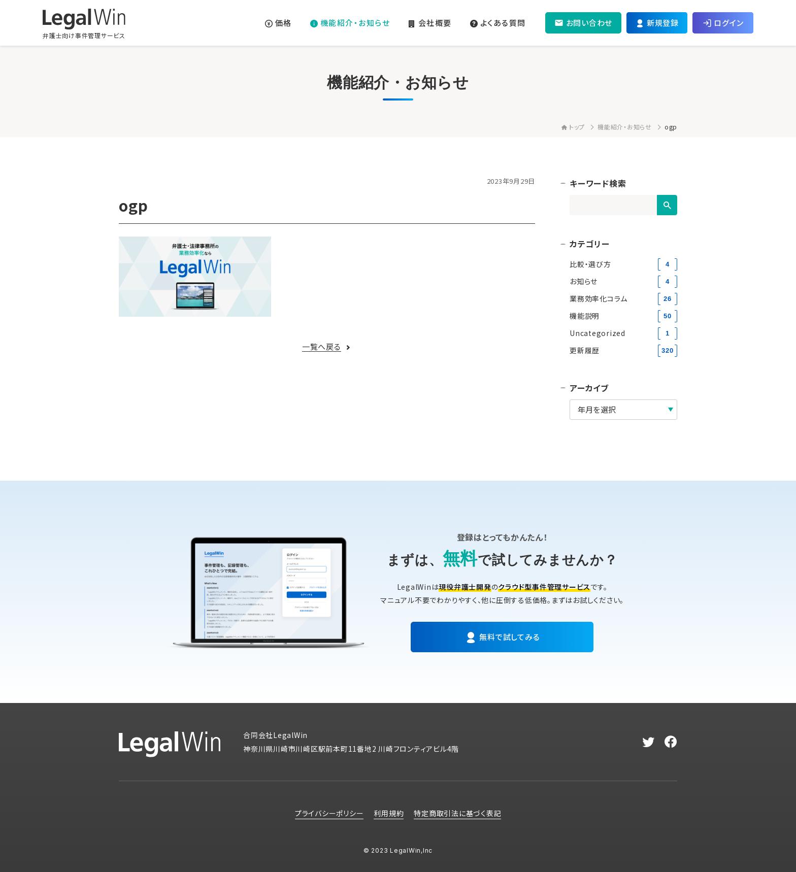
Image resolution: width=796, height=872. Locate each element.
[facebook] (670, 742)
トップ (573, 126)
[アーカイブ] (623, 409)
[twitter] (648, 742)
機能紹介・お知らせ (625, 126)
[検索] (667, 205)
